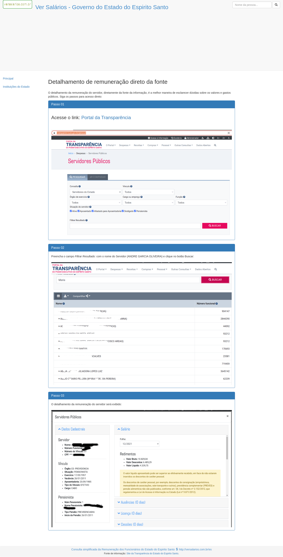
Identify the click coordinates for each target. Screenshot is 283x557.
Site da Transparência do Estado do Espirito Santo (152, 553)
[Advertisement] (141, 41)
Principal (8, 78)
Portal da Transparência (106, 117)
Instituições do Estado (16, 86)
